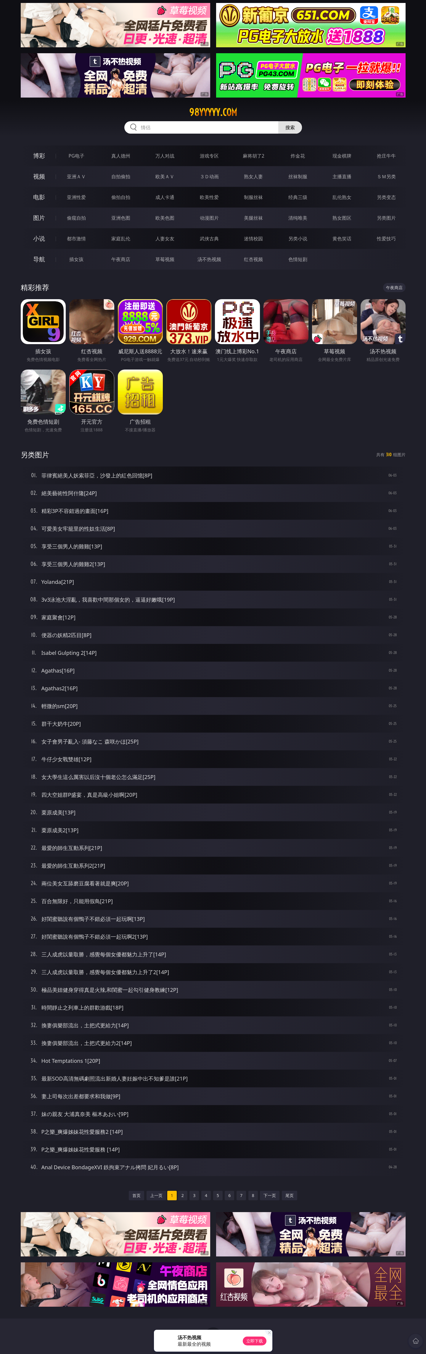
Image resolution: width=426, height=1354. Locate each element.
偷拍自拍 (120, 197)
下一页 (269, 1195)
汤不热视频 (209, 259)
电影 (39, 197)
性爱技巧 (386, 238)
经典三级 (297, 197)
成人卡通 (164, 197)
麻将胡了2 (253, 156)
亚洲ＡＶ (76, 176)
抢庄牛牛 (386, 156)
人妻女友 (164, 238)
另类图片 (386, 218)
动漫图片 (209, 218)
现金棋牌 (341, 156)
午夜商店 (120, 259)
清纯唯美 (297, 218)
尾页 (289, 1195)
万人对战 (164, 156)
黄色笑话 (341, 238)
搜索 (290, 127)
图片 (39, 218)
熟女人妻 (253, 176)
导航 (39, 259)
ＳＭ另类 (386, 176)
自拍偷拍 (120, 176)
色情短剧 (297, 259)
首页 (136, 1195)
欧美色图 (164, 218)
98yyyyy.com (213, 112)
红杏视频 (253, 259)
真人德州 (120, 156)
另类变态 (386, 197)
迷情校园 (253, 238)
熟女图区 (341, 218)
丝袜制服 (297, 176)
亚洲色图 (120, 218)
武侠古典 (209, 238)
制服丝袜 (253, 197)
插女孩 (76, 259)
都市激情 (76, 238)
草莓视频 (164, 259)
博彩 (39, 156)
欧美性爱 (209, 197)
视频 (39, 176)
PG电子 (76, 156)
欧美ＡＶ (164, 176)
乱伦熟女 (341, 197)
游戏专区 (209, 156)
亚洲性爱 (76, 197)
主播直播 (341, 176)
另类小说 (297, 238)
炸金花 (298, 156)
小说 (39, 238)
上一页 (156, 1195)
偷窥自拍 (76, 218)
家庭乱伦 (120, 238)
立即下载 (254, 1341)
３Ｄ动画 (209, 176)
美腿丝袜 (253, 218)
